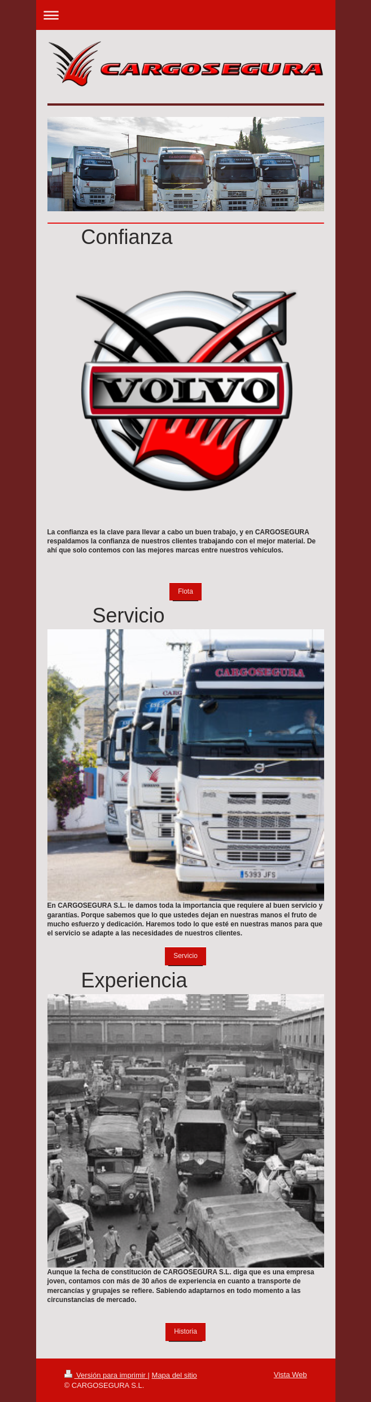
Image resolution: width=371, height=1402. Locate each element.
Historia (185, 1331)
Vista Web (290, 1374)
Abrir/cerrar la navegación (186, 15)
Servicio (185, 956)
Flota (185, 591)
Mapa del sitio (174, 1375)
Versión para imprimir (106, 1375)
